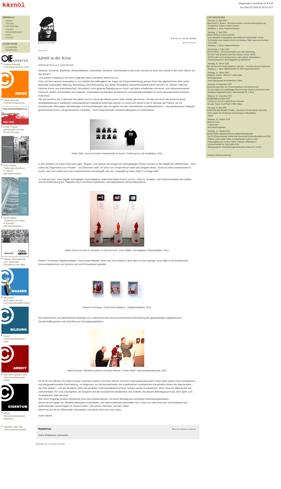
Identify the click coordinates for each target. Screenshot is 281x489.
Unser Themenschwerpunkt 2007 (14, 339)
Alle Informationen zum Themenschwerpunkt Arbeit (15, 377)
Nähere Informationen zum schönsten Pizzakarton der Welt (14, 262)
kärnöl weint (214, 122)
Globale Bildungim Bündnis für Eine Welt (16, 65)
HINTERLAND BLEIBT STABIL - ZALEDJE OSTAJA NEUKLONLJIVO (238, 110)
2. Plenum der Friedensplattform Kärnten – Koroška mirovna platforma (239, 66)
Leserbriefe (11, 47)
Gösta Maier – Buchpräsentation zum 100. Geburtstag (232, 52)
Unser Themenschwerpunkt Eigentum (14, 416)
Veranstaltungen (13, 32)
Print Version (190, 43)
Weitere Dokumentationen (220, 155)
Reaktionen (11, 50)
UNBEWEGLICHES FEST (219, 99)
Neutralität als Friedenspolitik (221, 35)
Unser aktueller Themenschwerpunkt (14, 101)
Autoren (9, 29)
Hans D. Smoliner (47, 43)
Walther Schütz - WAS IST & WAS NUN (225, 75)
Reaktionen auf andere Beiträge (51, 444)
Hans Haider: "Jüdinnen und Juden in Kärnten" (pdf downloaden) (14, 222)
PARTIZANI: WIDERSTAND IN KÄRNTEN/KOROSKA (231, 134)
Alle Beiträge (12, 26)
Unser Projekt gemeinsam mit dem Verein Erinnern (13, 129)
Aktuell (8, 20)
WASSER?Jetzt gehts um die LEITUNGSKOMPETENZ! (16, 300)
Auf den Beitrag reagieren (185, 429)
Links (8, 34)
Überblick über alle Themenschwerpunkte (14, 428)
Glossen (9, 23)
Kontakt (9, 37)
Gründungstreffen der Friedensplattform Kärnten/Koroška (234, 87)
